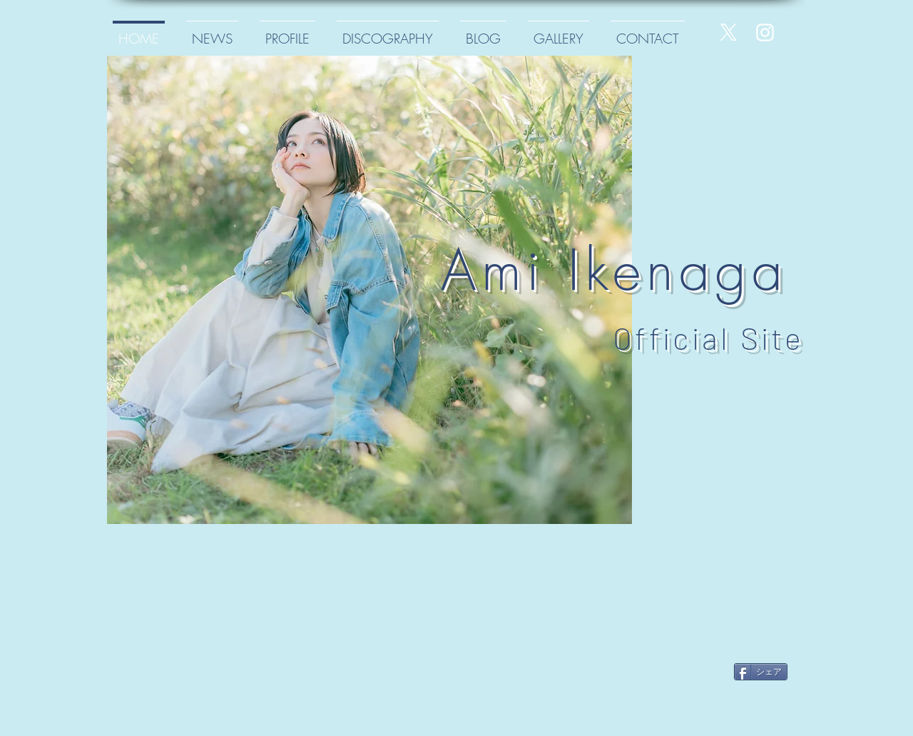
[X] (728, 32)
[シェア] (760, 671)
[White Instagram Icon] (765, 32)
